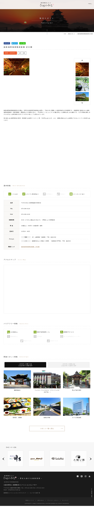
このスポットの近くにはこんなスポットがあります (25, 365)
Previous (82, 60)
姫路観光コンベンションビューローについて (15, 493)
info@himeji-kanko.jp (14, 491)
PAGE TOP (91, 492)
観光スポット (71, 33)
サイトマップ (65, 501)
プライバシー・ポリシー (53, 501)
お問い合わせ (40, 501)
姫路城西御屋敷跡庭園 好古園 (30, 246)
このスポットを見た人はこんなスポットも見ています (68, 365)
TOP (65, 33)
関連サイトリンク (30, 501)
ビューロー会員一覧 (35, 493)
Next (82, 103)
